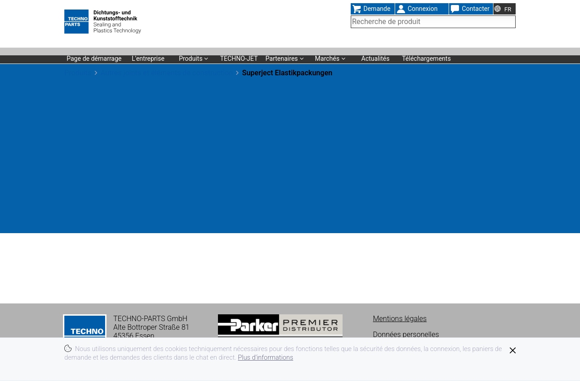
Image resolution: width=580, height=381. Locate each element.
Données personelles (406, 334)
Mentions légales (400, 318)
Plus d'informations (265, 357)
